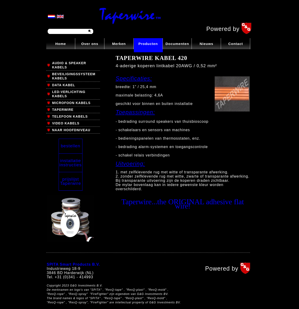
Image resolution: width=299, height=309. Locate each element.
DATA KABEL (63, 85)
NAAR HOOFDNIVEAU (71, 130)
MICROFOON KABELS (71, 103)
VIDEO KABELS (65, 123)
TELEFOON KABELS (70, 116)
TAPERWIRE (63, 110)
